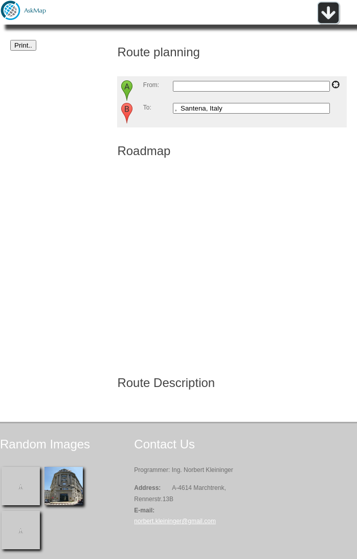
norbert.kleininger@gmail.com (175, 521)
